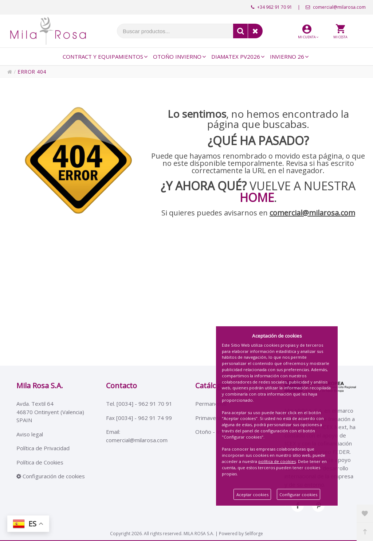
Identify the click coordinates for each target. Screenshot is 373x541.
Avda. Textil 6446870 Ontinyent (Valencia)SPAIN (50, 412)
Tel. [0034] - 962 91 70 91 (139, 403)
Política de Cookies (39, 462)
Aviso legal (29, 434)
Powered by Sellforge (241, 533)
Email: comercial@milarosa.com (137, 436)
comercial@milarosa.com (336, 7)
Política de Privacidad (43, 448)
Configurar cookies (298, 494)
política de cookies (277, 461)
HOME (257, 197)
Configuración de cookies (50, 476)
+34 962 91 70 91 (271, 7)
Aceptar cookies (252, 494)
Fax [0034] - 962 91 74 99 (139, 417)
